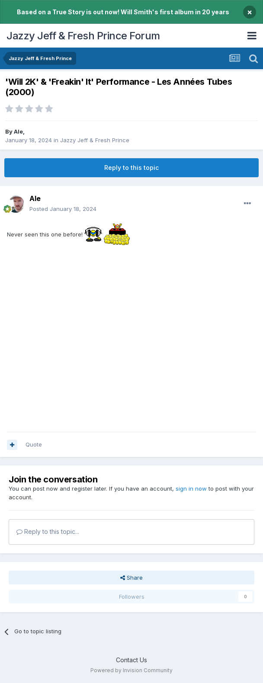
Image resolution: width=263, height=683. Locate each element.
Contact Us (131, 660)
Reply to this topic (131, 167)
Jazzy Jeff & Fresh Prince (94, 140)
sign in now (191, 488)
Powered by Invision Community (131, 670)
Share (131, 577)
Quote (34, 444)
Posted (62, 208)
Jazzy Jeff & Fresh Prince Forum (83, 35)
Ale (18, 131)
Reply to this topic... (47, 531)
